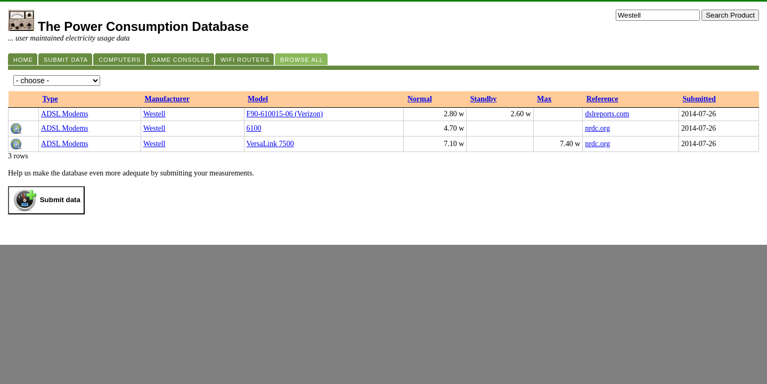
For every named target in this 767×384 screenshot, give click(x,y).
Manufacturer (167, 99)
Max (544, 99)
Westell (154, 114)
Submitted (699, 99)
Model (258, 99)
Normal (419, 99)
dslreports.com (607, 114)
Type (50, 99)
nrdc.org (597, 128)
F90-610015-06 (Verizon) (285, 114)
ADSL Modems (64, 114)
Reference (602, 99)
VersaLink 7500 (270, 144)
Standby (483, 99)
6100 (254, 128)
